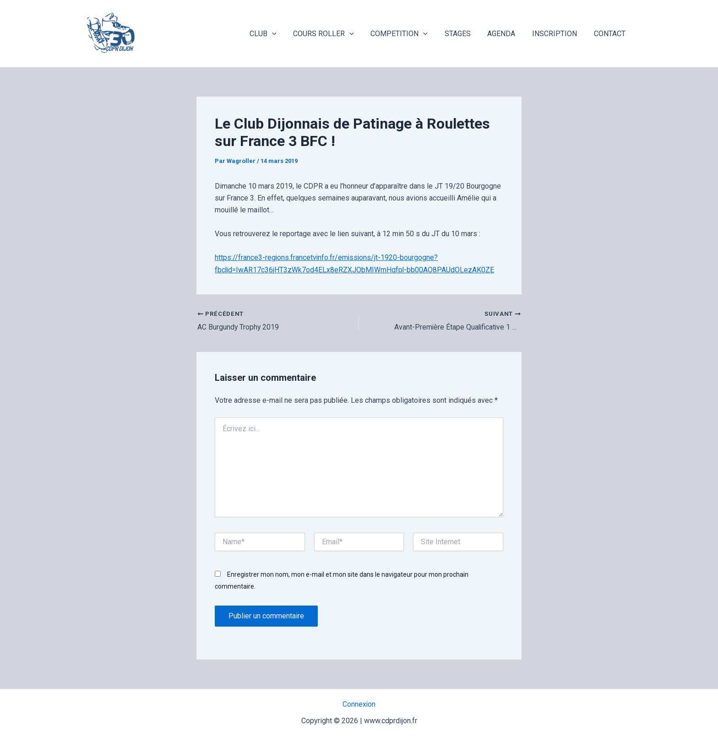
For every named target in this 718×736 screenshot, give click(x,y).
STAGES (465, 33)
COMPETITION (408, 34)
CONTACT (610, 33)
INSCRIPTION (557, 33)
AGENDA (507, 33)
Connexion (359, 704)
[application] (285, 34)
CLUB (276, 34)
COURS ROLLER (335, 34)
